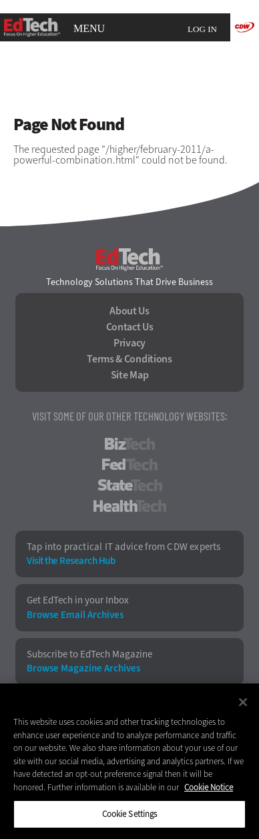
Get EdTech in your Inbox (78, 600)
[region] (129, 761)
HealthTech (129, 506)
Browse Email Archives (75, 615)
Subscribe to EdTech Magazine (89, 654)
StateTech (129, 485)
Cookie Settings (130, 814)
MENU (89, 28)
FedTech (130, 465)
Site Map (130, 375)
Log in (202, 29)
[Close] (243, 702)
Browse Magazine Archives (83, 668)
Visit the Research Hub (71, 561)
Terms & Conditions (129, 359)
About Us (129, 311)
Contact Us (130, 327)
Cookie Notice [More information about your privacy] (208, 787)
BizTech (130, 444)
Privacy (129, 343)
